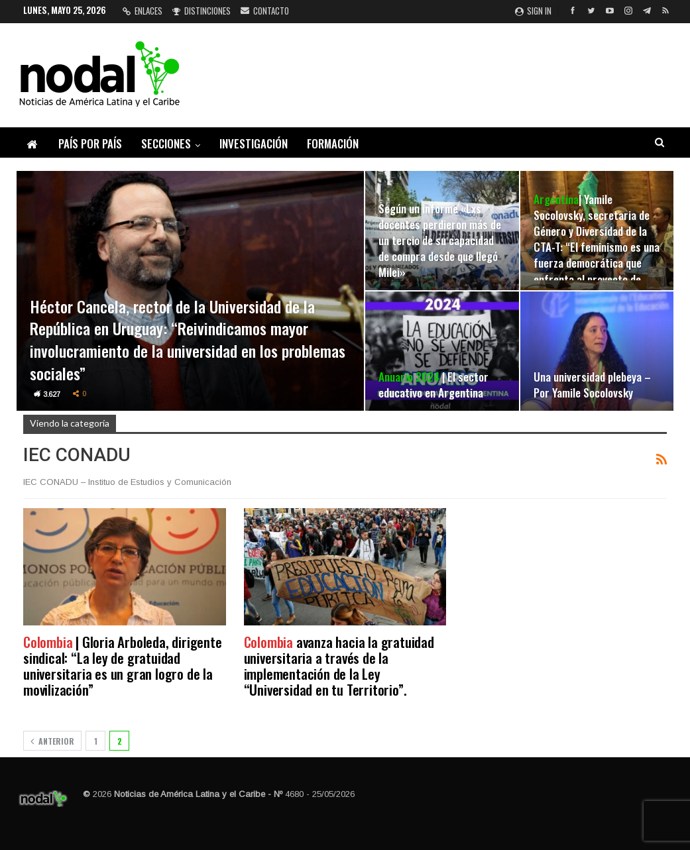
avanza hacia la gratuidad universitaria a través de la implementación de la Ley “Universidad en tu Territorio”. (339, 665)
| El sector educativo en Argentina (433, 384)
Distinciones (201, 10)
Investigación (253, 143)
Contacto (265, 10)
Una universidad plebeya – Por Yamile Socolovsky (592, 384)
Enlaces (142, 10)
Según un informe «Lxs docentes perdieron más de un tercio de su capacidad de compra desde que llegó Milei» (439, 240)
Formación (333, 143)
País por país (90, 143)
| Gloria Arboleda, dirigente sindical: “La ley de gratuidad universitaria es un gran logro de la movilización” (122, 665)
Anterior (52, 741)
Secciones (166, 143)
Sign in (533, 10)
